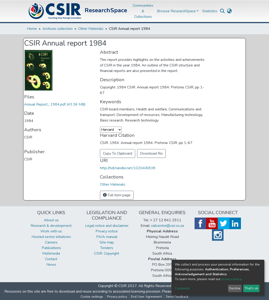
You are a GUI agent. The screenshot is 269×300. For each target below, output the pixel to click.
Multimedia (51, 253)
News (51, 264)
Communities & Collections (143, 11)
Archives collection (57, 28)
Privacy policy (117, 296)
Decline (234, 288)
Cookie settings (91, 296)
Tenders (106, 247)
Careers (51, 242)
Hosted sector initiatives (51, 236)
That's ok (251, 288)
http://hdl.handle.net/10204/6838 (127, 168)
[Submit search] (222, 11)
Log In (239, 11)
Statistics (209, 11)
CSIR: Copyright (106, 253)
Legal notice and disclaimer (106, 225)
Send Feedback (177, 296)
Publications (51, 247)
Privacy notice (107, 231)
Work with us (51, 231)
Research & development (51, 225)
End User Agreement (146, 296)
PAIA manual (106, 236)
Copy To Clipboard (117, 153)
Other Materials (90, 28)
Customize (182, 288)
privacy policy (231, 279)
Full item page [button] (117, 195)
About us (51, 220)
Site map (106, 242)
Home (32, 28)
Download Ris (151, 153)
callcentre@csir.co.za (167, 225)
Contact (51, 259)
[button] (229, 11)
